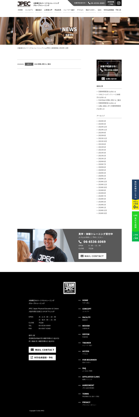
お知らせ (29, 64)
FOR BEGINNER (89, 360)
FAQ (87, 369)
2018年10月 (102, 213)
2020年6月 (102, 167)
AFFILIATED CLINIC (91, 377)
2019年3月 (102, 202)
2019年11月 (102, 184)
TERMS (90, 394)
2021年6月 (102, 144)
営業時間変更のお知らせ (107, 91)
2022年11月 (102, 130)
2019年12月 (102, 181)
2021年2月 (102, 156)
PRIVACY (89, 403)
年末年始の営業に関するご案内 (109, 100)
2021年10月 (102, 141)
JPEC (42, 410)
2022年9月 (102, 133)
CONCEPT (86, 309)
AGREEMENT (88, 386)
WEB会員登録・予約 (43, 357)
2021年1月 (102, 158)
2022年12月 (102, 127)
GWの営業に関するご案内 (42, 64)
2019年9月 (102, 190)
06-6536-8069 (92, 241)
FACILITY (86, 318)
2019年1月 (102, 207)
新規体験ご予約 (111, 3)
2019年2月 (102, 205)
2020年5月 (102, 170)
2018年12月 (102, 210)
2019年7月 (102, 196)
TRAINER (87, 343)
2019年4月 (102, 199)
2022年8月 (102, 135)
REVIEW (86, 326)
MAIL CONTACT (94, 256)
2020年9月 (102, 161)
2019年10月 (102, 187)
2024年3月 (102, 121)
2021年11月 (102, 138)
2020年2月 (102, 176)
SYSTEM (85, 335)
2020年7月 (102, 164)
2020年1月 (102, 179)
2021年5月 (102, 147)
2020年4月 (102, 173)
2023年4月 (102, 124)
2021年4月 (102, 150)
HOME (85, 301)
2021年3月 (102, 153)
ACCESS (85, 352)
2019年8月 (102, 193)
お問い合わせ (111, 78)
